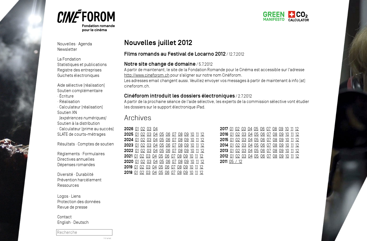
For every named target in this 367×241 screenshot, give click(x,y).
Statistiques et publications (82, 64)
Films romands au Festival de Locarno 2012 (175, 53)
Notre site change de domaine (160, 64)
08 (180, 134)
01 (137, 128)
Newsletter (67, 49)
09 (186, 134)
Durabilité (84, 174)
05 (161, 134)
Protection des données (78, 201)
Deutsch (81, 222)
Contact (64, 216)
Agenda (85, 43)
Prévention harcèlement (79, 179)
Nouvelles (66, 43)
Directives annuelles (75, 159)
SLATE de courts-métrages (81, 134)
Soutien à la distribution (78, 123)
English (64, 222)
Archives (137, 118)
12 (202, 134)
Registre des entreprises (79, 69)
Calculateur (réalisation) (81, 106)
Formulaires (94, 153)
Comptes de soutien (96, 143)
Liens (76, 196)
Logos (62, 196)
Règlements (68, 153)
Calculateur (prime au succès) (86, 128)
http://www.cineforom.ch (146, 75)
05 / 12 (235, 161)
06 (168, 134)
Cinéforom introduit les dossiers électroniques (179, 95)
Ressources (68, 185)
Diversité (65, 174)
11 (197, 134)
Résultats (66, 143)
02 (142, 128)
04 (155, 128)
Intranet (107, 238)
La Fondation (69, 59)
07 (174, 134)
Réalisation (69, 101)
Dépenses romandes (76, 164)
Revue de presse (72, 207)
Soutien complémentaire (80, 90)
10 (192, 134)
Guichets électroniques (78, 75)
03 (149, 128)
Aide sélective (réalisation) (81, 85)
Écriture (66, 96)
